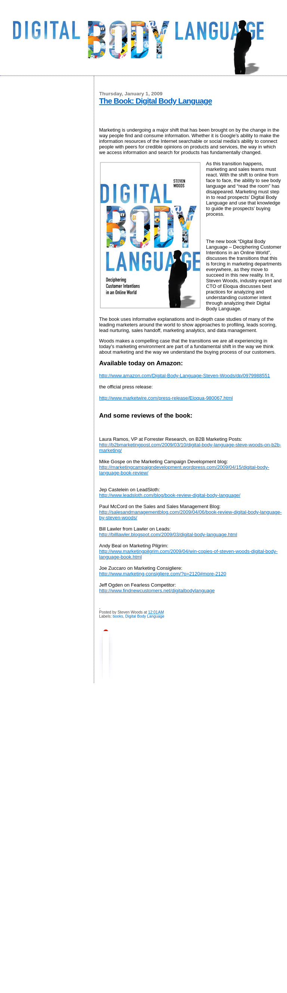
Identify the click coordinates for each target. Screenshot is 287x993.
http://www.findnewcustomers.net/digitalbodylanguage (157, 590)
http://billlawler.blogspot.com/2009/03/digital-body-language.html (168, 534)
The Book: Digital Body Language (155, 100)
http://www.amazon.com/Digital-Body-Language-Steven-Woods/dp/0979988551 (184, 375)
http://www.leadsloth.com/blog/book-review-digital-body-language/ (169, 495)
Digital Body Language (144, 616)
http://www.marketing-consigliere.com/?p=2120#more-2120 (162, 574)
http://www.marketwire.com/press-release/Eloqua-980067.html (166, 398)
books (118, 616)
